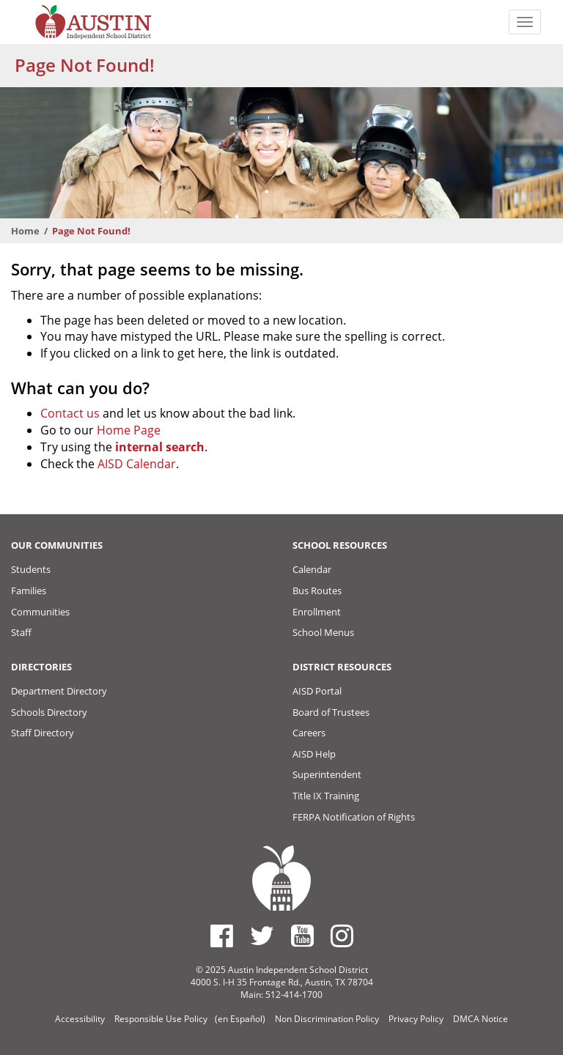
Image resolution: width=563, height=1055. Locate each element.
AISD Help (314, 753)
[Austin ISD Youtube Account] (302, 935)
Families (28, 590)
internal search (160, 447)
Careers (308, 732)
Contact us (70, 413)
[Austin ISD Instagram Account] (342, 935)
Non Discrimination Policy (327, 1019)
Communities (40, 611)
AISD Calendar (136, 464)
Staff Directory (42, 732)
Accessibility (80, 1019)
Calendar (311, 569)
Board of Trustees (330, 712)
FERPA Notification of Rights (353, 816)
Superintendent (326, 774)
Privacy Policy (416, 1019)
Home (25, 230)
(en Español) (240, 1019)
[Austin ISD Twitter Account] (262, 935)
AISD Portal (317, 690)
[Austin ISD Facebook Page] (222, 935)
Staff (21, 632)
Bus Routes (317, 590)
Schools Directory (49, 712)
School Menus (323, 632)
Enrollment (316, 611)
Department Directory (59, 690)
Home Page (129, 430)
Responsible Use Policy (160, 1019)
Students (31, 569)
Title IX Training (325, 795)
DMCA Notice (480, 1019)
